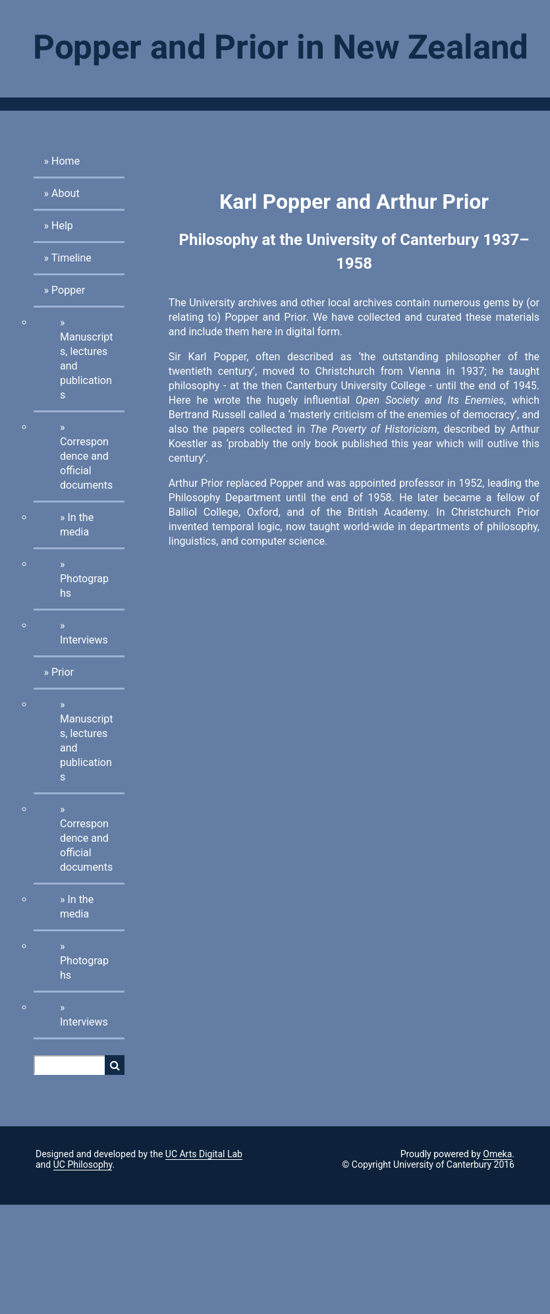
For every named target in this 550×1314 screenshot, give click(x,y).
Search (114, 1065)
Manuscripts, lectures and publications (86, 366)
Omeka (497, 1154)
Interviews (84, 640)
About (65, 193)
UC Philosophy (83, 1164)
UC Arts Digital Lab (203, 1154)
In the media (77, 524)
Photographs (84, 585)
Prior (62, 672)
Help (62, 225)
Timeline (71, 258)
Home (65, 161)
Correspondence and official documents (86, 463)
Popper (68, 290)
